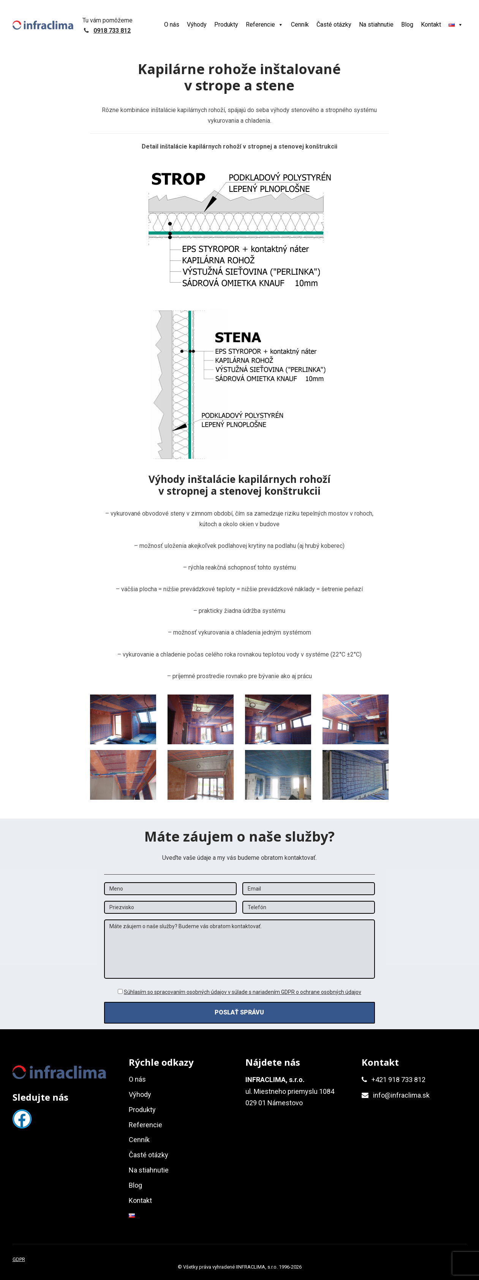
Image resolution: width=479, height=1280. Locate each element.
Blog (407, 24)
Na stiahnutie (376, 24)
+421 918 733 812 (398, 1080)
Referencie (264, 24)
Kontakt (431, 24)
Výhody (197, 24)
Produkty (226, 24)
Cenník (300, 24)
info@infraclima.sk (401, 1095)
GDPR (19, 1259)
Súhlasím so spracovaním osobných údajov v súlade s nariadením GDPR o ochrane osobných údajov (242, 992)
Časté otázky (333, 24)
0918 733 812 (112, 30)
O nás (171, 24)
